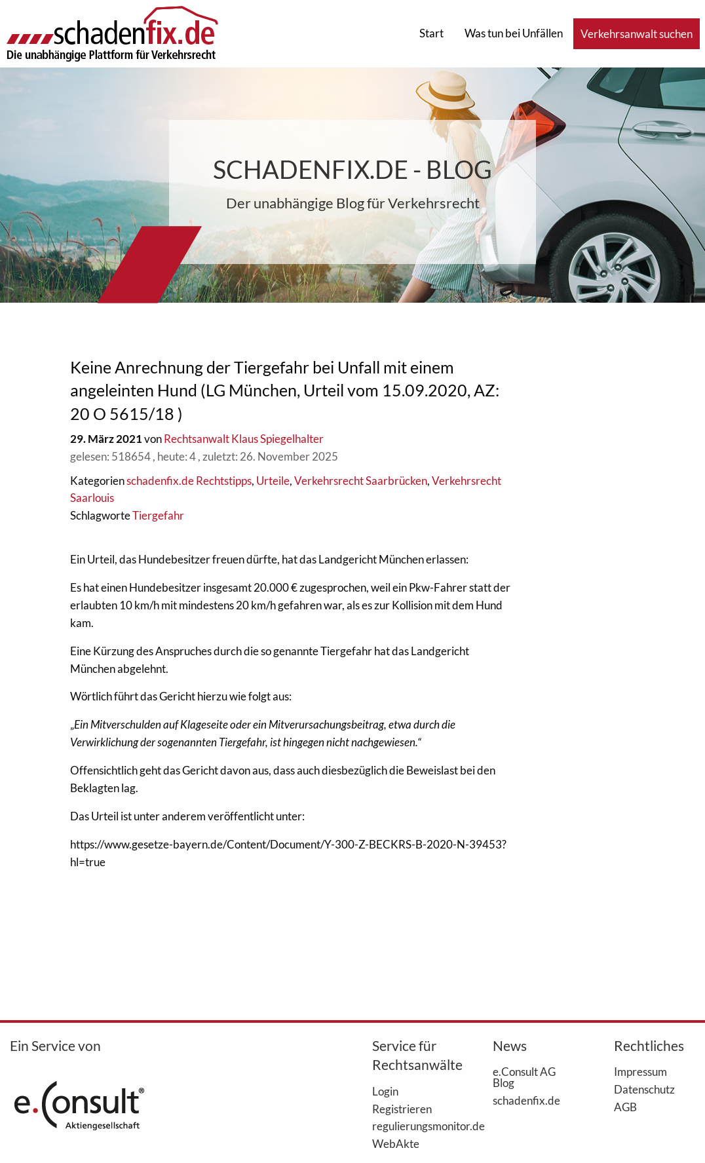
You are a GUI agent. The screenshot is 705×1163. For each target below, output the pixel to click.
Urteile (273, 480)
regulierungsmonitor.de (412, 1125)
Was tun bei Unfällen (514, 33)
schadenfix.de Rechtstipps (189, 480)
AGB (625, 1106)
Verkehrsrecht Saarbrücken (360, 480)
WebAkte (395, 1143)
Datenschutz (644, 1089)
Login (385, 1090)
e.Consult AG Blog (524, 1077)
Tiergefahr (158, 515)
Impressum (640, 1071)
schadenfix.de (526, 1100)
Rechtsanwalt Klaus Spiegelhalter (244, 439)
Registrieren (402, 1108)
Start (431, 33)
